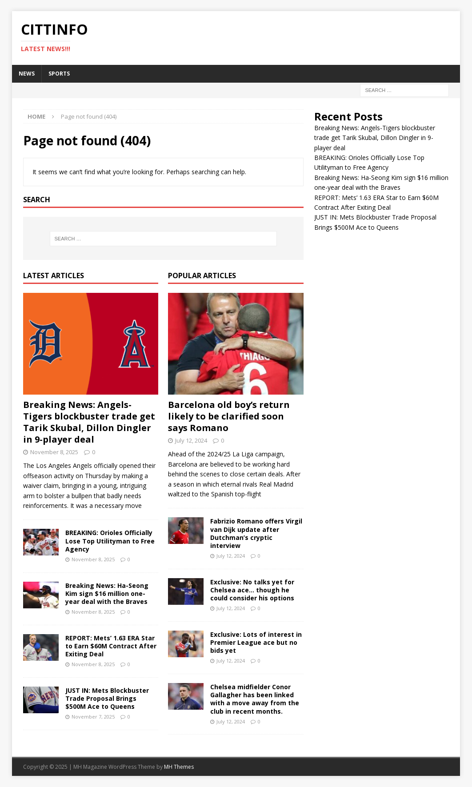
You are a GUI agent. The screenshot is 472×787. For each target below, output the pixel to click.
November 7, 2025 (93, 716)
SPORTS (59, 73)
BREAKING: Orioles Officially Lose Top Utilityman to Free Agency (110, 540)
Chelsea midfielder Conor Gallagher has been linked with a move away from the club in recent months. (254, 699)
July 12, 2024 (191, 440)
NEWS (27, 73)
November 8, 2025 (54, 452)
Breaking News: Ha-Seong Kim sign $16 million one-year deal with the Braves (106, 593)
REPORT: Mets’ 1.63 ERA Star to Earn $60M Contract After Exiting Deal (110, 646)
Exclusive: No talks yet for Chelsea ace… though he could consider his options (252, 590)
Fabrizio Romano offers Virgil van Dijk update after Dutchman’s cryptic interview (256, 533)
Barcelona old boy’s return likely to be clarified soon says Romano (229, 416)
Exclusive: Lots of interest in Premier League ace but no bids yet (256, 642)
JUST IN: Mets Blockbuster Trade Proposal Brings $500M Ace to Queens (107, 698)
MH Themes (179, 767)
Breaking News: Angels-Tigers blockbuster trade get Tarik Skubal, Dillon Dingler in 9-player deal (89, 422)
